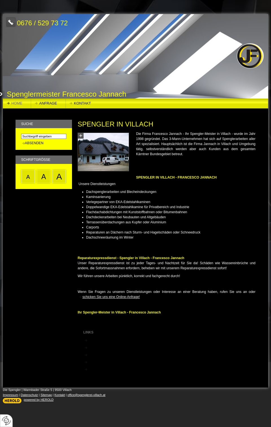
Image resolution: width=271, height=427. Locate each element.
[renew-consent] (6, 420)
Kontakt (82, 103)
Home (16, 103)
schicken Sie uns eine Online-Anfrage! (111, 297)
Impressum (10, 395)
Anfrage (48, 103)
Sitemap (46, 395)
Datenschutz (29, 395)
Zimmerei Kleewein (102, 340)
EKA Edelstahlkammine (105, 347)
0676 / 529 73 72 (42, 23)
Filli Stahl (95, 355)
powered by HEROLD (39, 399)
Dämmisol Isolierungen (105, 369)
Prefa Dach (96, 362)
